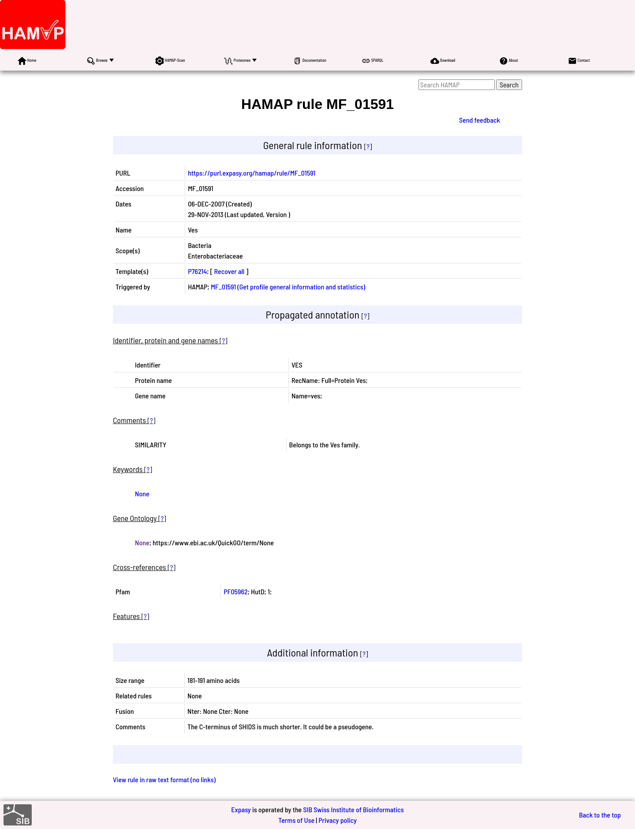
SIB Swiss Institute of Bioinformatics (353, 809)
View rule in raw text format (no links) (164, 779)
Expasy (240, 809)
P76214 (197, 271)
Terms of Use (296, 820)
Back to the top (600, 814)
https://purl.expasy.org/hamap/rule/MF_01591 (251, 173)
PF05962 (235, 591)
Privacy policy (337, 820)
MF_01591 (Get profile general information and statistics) (288, 286)
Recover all (229, 271)
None (142, 493)
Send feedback (479, 120)
